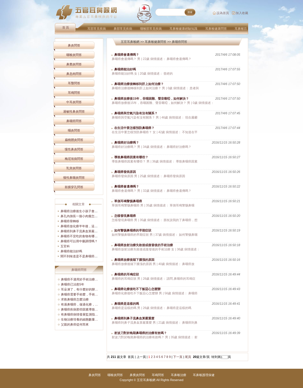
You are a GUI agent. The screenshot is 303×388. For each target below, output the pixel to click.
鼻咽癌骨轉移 (69, 221)
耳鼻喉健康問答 (216, 28)
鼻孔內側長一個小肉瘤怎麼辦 (80, 216)
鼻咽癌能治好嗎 (125, 69)
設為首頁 (223, 13)
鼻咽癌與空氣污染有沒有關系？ (135, 113)
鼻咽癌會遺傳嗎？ (126, 54)
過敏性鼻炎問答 (74, 111)
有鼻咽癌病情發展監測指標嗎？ (80, 314)
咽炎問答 (74, 130)
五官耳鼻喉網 (130, 41)
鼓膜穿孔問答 (74, 187)
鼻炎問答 (74, 45)
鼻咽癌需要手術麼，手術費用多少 (80, 294)
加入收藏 (242, 13)
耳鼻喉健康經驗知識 (183, 28)
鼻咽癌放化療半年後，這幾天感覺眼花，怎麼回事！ (96, 226)
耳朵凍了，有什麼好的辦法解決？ (80, 289)
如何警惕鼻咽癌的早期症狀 (132, 230)
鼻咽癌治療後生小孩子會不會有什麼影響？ (89, 211)
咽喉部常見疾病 (151, 28)
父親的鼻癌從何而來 (75, 324)
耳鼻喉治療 (178, 375)
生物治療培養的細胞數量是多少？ (80, 319)
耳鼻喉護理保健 (203, 375)
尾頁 (188, 357)
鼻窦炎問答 (74, 64)
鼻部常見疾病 (123, 28)
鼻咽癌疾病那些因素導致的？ (80, 309)
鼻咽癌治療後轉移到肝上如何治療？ (139, 84)
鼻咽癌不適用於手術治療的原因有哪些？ (80, 279)
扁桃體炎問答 (74, 139)
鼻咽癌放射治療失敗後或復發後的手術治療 (143, 245)
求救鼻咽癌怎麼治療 (75, 299)
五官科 (65, 246)
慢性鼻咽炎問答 (74, 177)
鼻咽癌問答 (179, 41)
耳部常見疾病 (96, 28)
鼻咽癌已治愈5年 (72, 284)
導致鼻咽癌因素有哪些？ (131, 157)
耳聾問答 (74, 83)
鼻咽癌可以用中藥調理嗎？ (79, 241)
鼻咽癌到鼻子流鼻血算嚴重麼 (134, 318)
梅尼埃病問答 (74, 158)
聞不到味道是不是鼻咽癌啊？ (80, 256)
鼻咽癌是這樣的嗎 (126, 303)
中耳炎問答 (74, 102)
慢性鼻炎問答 (74, 149)
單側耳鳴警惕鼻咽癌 (128, 201)
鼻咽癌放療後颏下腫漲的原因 (134, 259)
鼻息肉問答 (74, 73)
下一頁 (177, 357)
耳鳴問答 (74, 92)
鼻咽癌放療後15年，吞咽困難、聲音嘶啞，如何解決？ (151, 98)
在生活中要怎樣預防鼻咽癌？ (134, 128)
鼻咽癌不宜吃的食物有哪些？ (80, 236)
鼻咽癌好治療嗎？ (126, 142)
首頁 (66, 27)
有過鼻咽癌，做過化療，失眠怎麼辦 (80, 304)
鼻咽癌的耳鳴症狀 (126, 274)
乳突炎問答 (74, 168)
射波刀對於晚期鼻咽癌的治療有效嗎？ (140, 333)
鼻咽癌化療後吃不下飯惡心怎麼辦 (137, 289)
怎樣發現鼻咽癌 (125, 215)
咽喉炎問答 (74, 54)
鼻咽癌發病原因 (125, 171)
